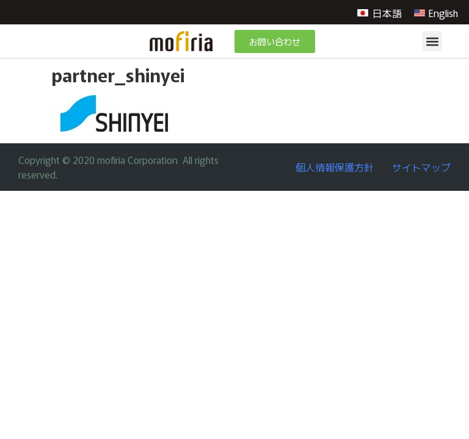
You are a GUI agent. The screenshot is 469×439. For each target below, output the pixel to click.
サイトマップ (421, 167)
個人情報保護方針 (335, 167)
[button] (432, 41)
